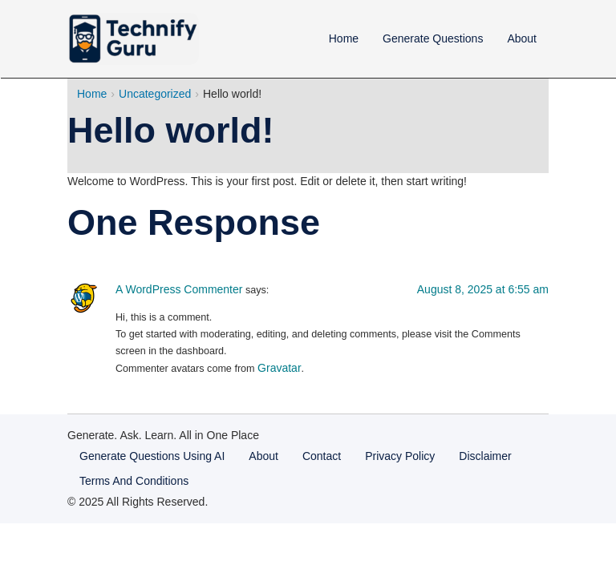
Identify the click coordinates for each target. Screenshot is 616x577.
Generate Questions (433, 38)
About (522, 38)
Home (344, 38)
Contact (321, 456)
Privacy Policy (400, 456)
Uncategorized (155, 93)
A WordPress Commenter (179, 289)
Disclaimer (485, 456)
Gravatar (279, 367)
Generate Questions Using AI (152, 456)
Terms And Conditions (133, 480)
